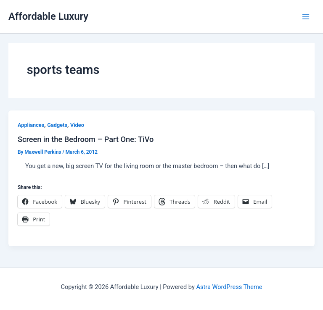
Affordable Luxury (48, 16)
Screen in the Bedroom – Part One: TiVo (86, 139)
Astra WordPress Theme (229, 287)
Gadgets (57, 125)
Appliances (31, 125)
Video (77, 125)
